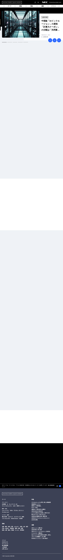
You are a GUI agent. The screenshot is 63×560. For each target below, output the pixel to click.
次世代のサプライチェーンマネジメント (41, 518)
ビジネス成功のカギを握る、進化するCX (41, 512)
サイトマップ (5, 543)
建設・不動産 (11, 530)
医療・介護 (4, 530)
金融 (3, 526)
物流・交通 (10, 526)
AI (41, 36)
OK (58, 486)
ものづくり (10, 516)
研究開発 (22, 530)
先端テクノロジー (21, 505)
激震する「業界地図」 (37, 505)
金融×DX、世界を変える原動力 (39, 509)
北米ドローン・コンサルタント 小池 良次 (41, 531)
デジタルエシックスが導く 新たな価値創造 (41, 502)
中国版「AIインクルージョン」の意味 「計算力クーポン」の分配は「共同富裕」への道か (50, 25)
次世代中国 (44, 17)
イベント (53, 6)
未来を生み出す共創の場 (37, 511)
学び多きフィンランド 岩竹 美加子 (40, 538)
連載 (42, 6)
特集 (31, 6)
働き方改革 (4, 516)
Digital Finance (14, 518)
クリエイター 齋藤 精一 (37, 533)
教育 (27, 526)
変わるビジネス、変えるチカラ (39, 514)
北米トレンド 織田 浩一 (37, 527)
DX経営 (21, 518)
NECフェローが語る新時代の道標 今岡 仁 (41, 534)
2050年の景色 (35, 519)
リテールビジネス (6, 518)
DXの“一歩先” (35, 507)
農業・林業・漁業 (19, 528)
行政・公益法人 (5, 528)
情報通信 (12, 528)
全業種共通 (45, 36)
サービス (17, 530)
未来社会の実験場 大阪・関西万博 (39, 516)
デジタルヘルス (5, 512)
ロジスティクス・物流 (19, 516)
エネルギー (16, 526)
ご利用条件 (4, 547)
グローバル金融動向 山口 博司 (39, 536)
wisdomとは (5, 541)
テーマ (9, 6)
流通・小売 (22, 526)
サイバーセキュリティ (7, 505)
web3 (14, 505)
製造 (6, 526)
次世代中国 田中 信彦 (37, 529)
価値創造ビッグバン (36, 504)
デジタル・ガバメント (19, 510)
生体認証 (4, 504)
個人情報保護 (51, 485)
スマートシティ (5, 510)
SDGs (11, 510)
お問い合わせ (5, 548)
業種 (20, 6)
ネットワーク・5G (13, 504)
